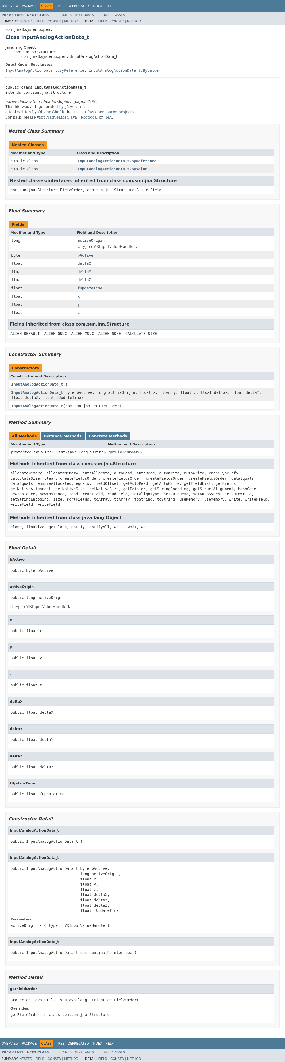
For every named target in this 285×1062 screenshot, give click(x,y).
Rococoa (89, 117)
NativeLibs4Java (61, 117)
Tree (60, 6)
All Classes (114, 15)
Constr (54, 21)
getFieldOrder (123, 452)
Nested (25, 21)
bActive (85, 255)
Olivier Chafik (51, 112)
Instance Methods (62, 436)
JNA (108, 117)
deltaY (84, 272)
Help (109, 6)
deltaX (84, 263)
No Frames (84, 15)
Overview (10, 6)
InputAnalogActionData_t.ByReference (44, 70)
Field (39, 21)
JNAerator (74, 106)
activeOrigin (91, 240)
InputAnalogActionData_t (37, 384)
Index (97, 6)
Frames (65, 15)
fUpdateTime (90, 288)
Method (71, 21)
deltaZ (84, 280)
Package (29, 6)
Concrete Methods (108, 436)
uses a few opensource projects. (104, 112)
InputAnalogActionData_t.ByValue (124, 70)
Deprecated (78, 6)
